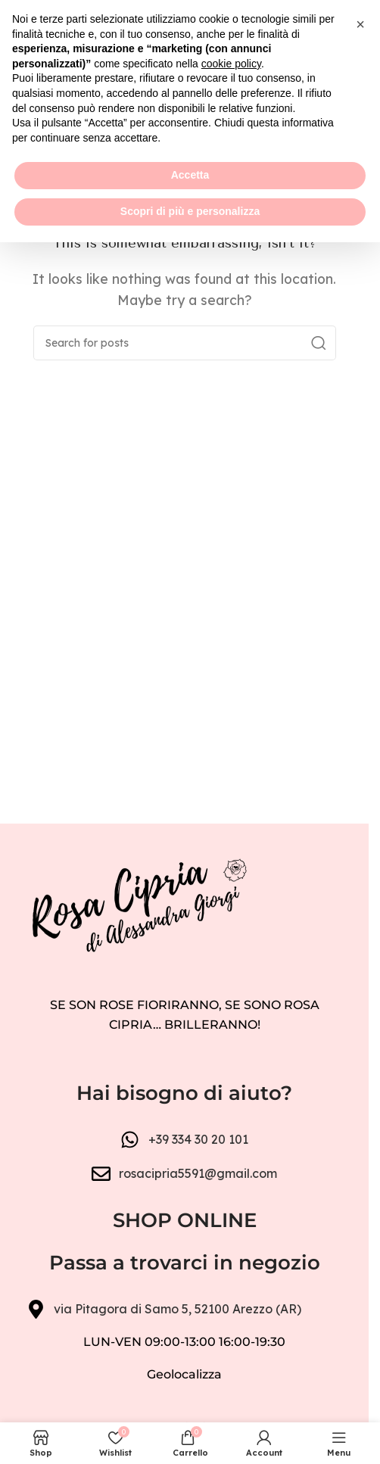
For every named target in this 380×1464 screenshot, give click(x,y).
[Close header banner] (350, 22)
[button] (360, 1246)
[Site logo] (184, 66)
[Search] (184, 343)
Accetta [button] (190, 1397)
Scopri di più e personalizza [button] (190, 1433)
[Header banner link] (184, 22)
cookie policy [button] (231, 1285)
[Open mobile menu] (19, 68)
